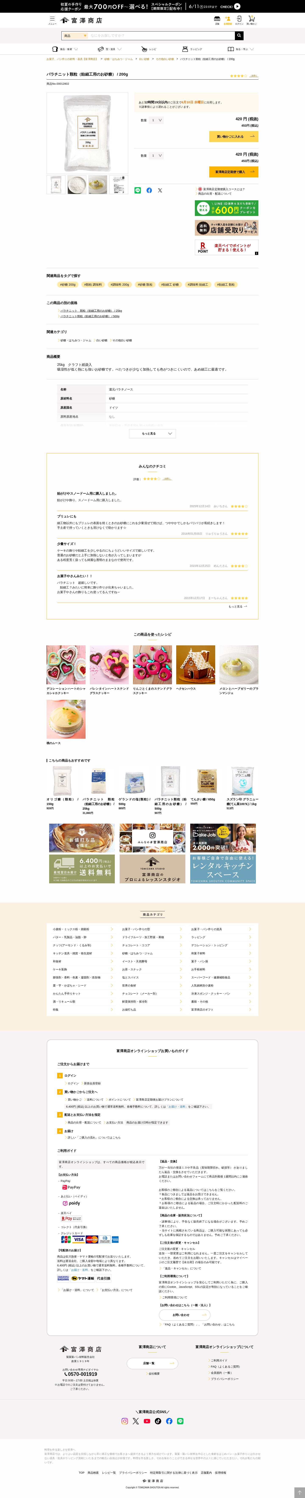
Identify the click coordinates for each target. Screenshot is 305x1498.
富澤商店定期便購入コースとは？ (220, 189)
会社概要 (152, 1373)
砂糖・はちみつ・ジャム (118, 59)
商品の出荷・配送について (213, 193)
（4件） (253, 75)
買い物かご (73, 1099)
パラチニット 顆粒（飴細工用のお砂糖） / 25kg (89, 310)
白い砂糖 (144, 59)
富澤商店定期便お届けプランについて (158, 1099)
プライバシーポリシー (223, 1378)
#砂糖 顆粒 (145, 284)
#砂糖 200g (67, 284)
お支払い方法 (113, 1122)
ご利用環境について (173, 1297)
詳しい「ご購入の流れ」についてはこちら (92, 1137)
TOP (82, 1472)
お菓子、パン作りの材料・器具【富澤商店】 (72, 59)
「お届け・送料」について (75, 1290)
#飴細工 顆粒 (226, 284)
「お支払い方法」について (114, 1290)
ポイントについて (118, 1099)
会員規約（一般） (220, 1372)
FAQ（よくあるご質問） (225, 1366)
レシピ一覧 (109, 1472)
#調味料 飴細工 (198, 284)
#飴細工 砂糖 (170, 284)
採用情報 (220, 1472)
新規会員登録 (91, 1083)
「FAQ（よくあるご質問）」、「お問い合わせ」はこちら (197, 1324)
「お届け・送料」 (177, 1106)
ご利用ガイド (218, 1360)
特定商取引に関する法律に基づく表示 (174, 1472)
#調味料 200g (120, 284)
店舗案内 (206, 1472)
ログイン (71, 1083)
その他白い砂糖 (165, 59)
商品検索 (93, 1472)
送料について (93, 1099)
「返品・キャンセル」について (180, 1268)
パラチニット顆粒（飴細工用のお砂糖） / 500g (88, 316)
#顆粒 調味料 (93, 284)
